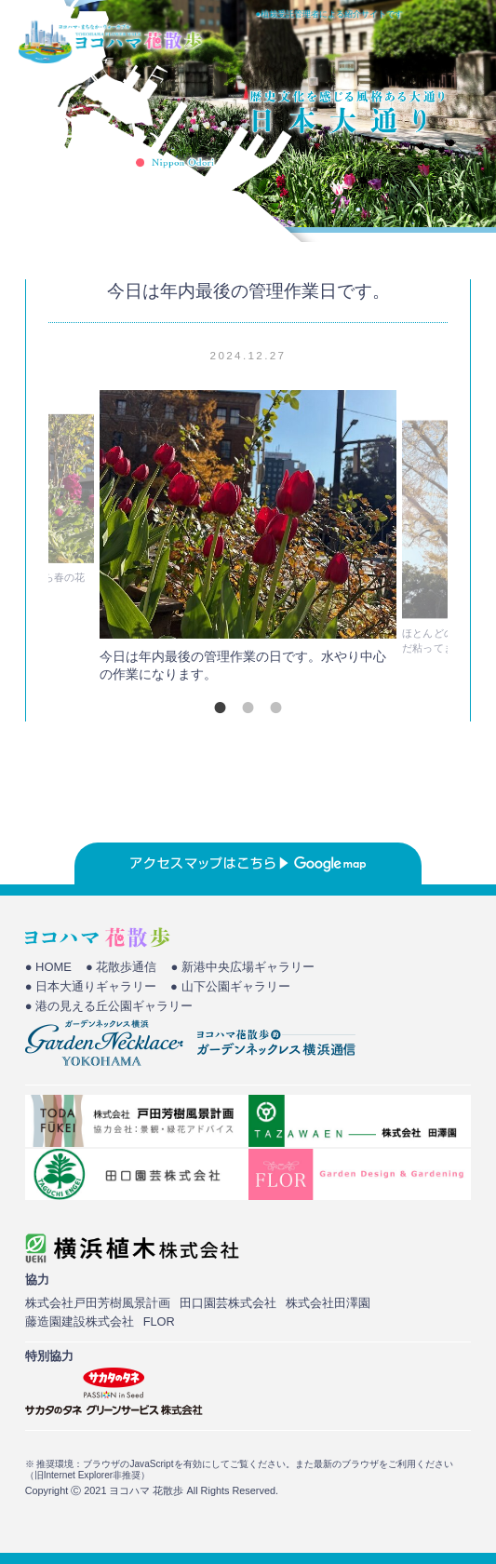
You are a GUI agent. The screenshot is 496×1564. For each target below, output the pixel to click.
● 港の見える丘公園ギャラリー (109, 1006)
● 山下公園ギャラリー (229, 986)
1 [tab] (220, 707)
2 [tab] (248, 707)
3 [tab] (276, 707)
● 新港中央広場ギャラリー (242, 967)
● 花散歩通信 (121, 967)
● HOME (48, 967)
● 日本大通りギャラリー (90, 986)
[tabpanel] (248, 541)
